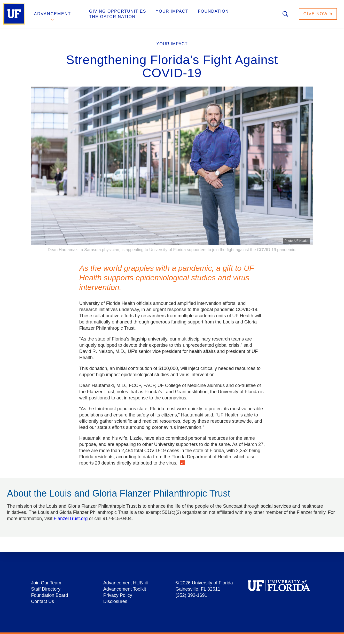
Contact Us (42, 601)
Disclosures (115, 601)
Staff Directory (45, 589)
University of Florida (212, 582)
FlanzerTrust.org (71, 518)
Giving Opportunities (117, 11)
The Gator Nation (112, 16)
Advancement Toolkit (124, 589)
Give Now (317, 14)
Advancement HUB (123, 582)
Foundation (213, 11)
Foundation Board (49, 595)
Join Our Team (46, 582)
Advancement (52, 14)
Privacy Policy (117, 595)
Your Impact (172, 11)
